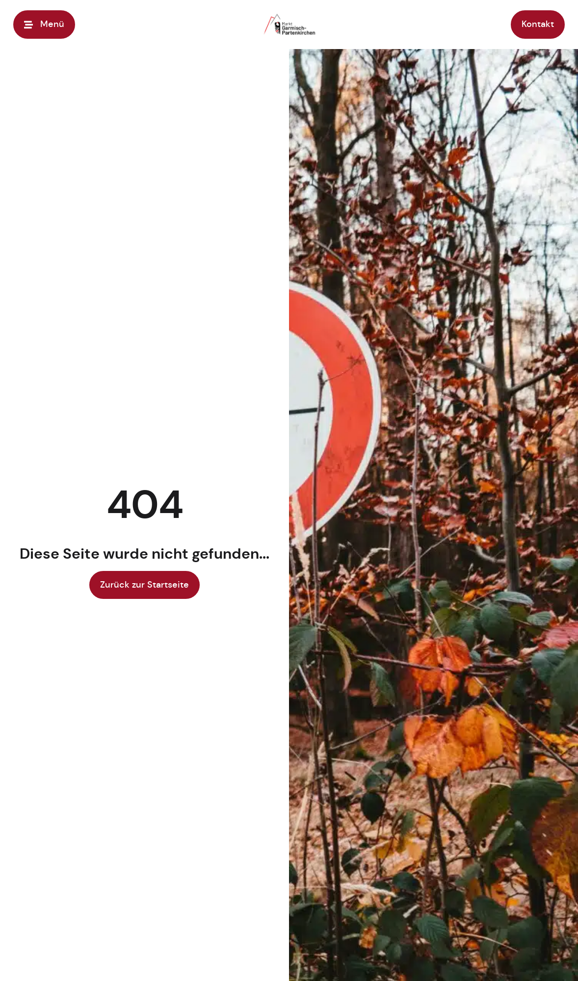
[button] (21, 959)
